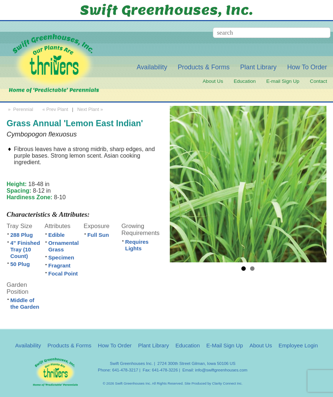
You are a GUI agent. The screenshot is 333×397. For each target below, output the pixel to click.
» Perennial (20, 109)
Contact (318, 81)
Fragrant (59, 265)
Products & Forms (204, 67)
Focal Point (63, 273)
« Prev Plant (54, 109)
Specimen (61, 257)
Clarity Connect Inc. (227, 383)
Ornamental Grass (63, 246)
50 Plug (20, 264)
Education (245, 81)
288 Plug (21, 235)
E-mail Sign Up (282, 81)
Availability (152, 67)
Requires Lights (137, 245)
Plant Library (258, 67)
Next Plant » (90, 109)
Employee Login (298, 345)
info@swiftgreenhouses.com (221, 370)
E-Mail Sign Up (224, 345)
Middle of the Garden (24, 303)
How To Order (307, 67)
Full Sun (98, 235)
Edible (56, 235)
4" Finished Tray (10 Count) (25, 249)
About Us (213, 81)
